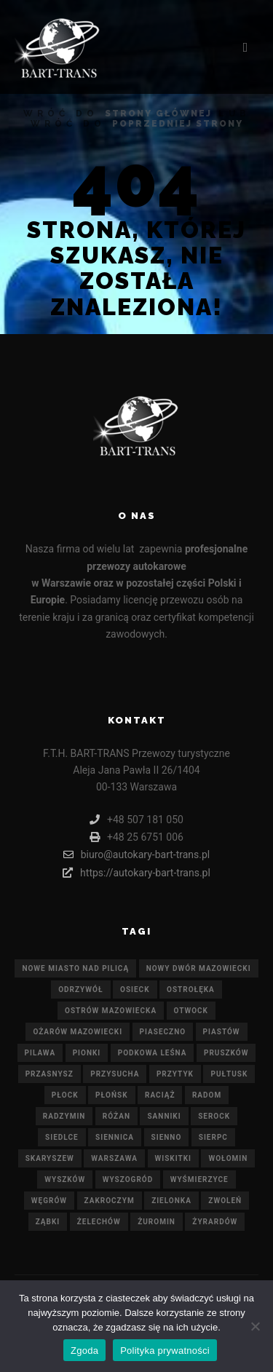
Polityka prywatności (165, 1350)
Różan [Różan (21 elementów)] (116, 1116)
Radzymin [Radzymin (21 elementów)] (64, 1116)
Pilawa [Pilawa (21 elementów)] (40, 1053)
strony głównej (158, 113)
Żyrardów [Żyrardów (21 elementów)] (214, 1222)
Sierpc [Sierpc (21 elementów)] (213, 1137)
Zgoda (84, 1350)
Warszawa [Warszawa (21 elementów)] (114, 1158)
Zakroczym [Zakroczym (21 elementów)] (109, 1201)
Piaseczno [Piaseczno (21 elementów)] (163, 1032)
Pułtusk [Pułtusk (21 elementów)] (229, 1074)
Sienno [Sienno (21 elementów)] (166, 1137)
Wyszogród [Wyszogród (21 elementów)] (128, 1179)
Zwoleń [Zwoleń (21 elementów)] (225, 1201)
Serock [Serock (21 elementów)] (214, 1116)
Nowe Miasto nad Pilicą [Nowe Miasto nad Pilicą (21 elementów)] (75, 968)
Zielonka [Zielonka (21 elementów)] (171, 1201)
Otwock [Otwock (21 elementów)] (191, 1011)
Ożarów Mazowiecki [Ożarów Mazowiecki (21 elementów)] (77, 1032)
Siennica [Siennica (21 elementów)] (114, 1137)
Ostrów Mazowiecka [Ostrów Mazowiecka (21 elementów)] (111, 1011)
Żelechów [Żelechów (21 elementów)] (99, 1222)
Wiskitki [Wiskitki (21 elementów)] (173, 1158)
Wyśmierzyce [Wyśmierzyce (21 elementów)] (199, 1179)
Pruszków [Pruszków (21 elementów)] (226, 1053)
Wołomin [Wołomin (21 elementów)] (228, 1158)
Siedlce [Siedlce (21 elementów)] (61, 1137)
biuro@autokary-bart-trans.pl (136, 854)
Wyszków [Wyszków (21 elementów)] (64, 1179)
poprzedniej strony (177, 124)
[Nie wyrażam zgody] (255, 1326)
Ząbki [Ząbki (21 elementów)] (48, 1222)
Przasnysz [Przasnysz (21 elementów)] (49, 1074)
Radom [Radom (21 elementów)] (206, 1095)
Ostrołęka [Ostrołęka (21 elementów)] (191, 990)
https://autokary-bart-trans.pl (136, 872)
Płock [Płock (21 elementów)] (65, 1095)
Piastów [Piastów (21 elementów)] (221, 1032)
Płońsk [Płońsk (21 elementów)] (111, 1095)
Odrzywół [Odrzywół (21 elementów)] (80, 990)
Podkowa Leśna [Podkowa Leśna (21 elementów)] (152, 1053)
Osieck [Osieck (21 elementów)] (135, 990)
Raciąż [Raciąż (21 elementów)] (160, 1095)
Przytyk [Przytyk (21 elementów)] (175, 1074)
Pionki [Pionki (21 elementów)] (87, 1053)
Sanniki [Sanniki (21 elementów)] (164, 1116)
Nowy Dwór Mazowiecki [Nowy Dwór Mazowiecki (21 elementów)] (198, 968)
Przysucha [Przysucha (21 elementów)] (114, 1074)
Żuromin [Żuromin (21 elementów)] (156, 1222)
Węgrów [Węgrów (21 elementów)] (49, 1201)
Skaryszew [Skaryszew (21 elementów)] (49, 1158)
